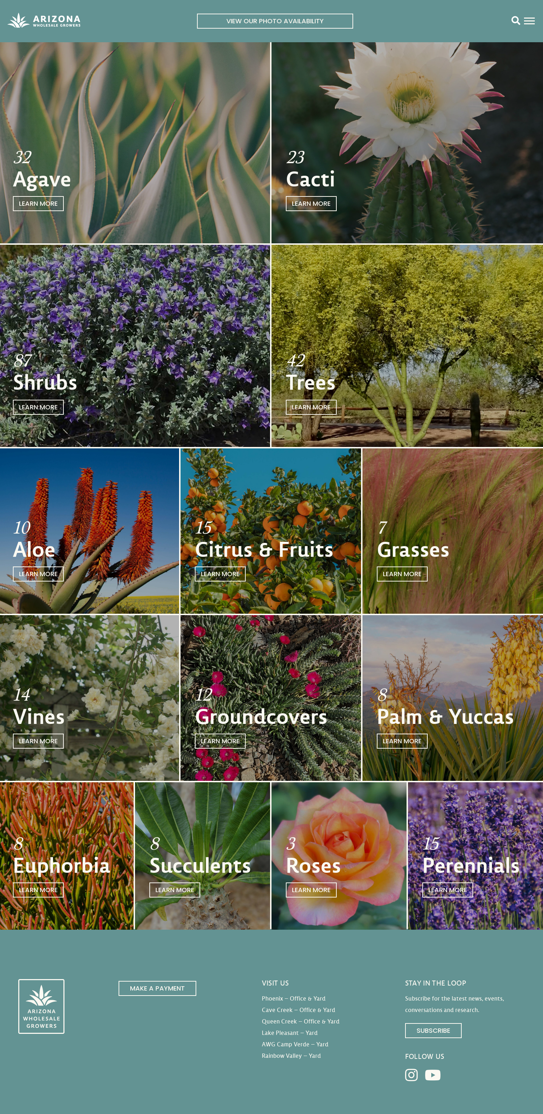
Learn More (38, 203)
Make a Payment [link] (157, 988)
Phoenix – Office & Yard (294, 998)
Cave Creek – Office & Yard (298, 1010)
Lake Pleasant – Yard (290, 1033)
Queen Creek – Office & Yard (301, 1021)
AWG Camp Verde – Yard (295, 1044)
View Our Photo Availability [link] (275, 20)
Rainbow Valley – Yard (291, 1056)
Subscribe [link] (433, 1030)
